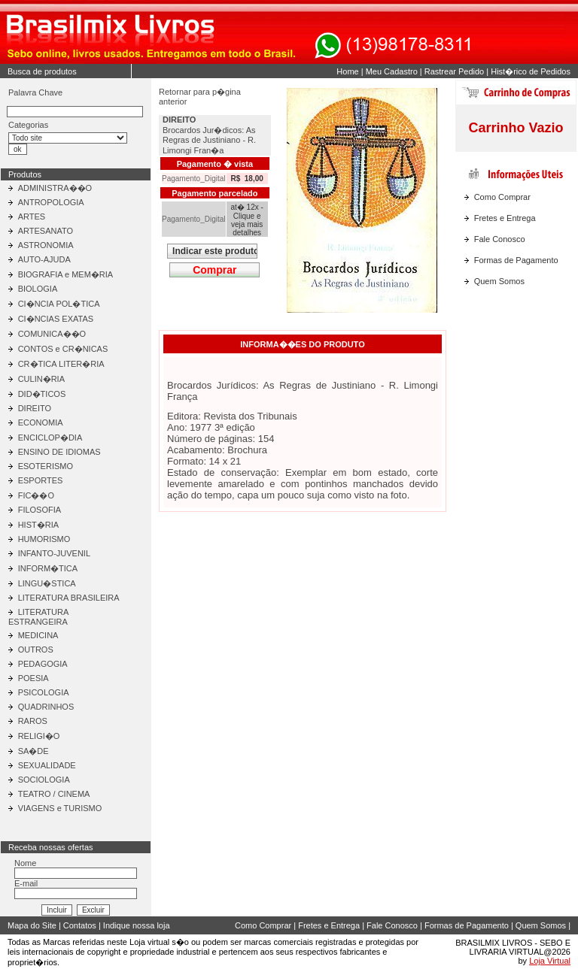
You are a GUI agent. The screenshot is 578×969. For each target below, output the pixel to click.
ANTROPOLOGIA (51, 202)
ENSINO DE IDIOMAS (59, 451)
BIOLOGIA (38, 288)
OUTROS (35, 649)
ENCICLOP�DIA (50, 437)
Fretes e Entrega (505, 218)
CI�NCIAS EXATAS (55, 318)
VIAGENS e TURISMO (60, 808)
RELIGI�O (39, 735)
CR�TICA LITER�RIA (61, 363)
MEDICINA (38, 635)
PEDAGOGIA (43, 663)
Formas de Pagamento (516, 260)
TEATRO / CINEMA (54, 793)
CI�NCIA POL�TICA (59, 303)
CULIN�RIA (41, 378)
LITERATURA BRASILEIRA (69, 597)
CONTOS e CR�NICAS (63, 348)
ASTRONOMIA (46, 245)
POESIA (33, 678)
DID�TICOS (42, 393)
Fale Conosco (499, 239)
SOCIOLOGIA (44, 779)
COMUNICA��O (52, 333)
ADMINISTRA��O (55, 187)
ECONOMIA (40, 422)
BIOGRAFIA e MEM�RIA (66, 274)
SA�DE (33, 751)
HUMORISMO (44, 539)
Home (347, 71)
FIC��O (36, 495)
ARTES (31, 216)
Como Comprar (502, 196)
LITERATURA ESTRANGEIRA (38, 616)
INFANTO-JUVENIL (54, 553)
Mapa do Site (32, 925)
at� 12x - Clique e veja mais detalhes (246, 220)
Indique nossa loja (136, 925)
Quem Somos (499, 281)
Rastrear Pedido (454, 71)
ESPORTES (40, 480)
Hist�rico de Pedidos (530, 71)
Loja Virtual (549, 960)
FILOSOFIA (39, 509)
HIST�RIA (38, 524)
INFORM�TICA (48, 568)
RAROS (32, 720)
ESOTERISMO (45, 466)
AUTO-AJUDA (44, 259)
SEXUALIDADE (47, 765)
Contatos (79, 925)
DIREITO (34, 408)
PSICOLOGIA (43, 692)
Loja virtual (149, 941)
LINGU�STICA (47, 583)
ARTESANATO (45, 230)
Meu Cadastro (392, 71)
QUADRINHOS (46, 706)
